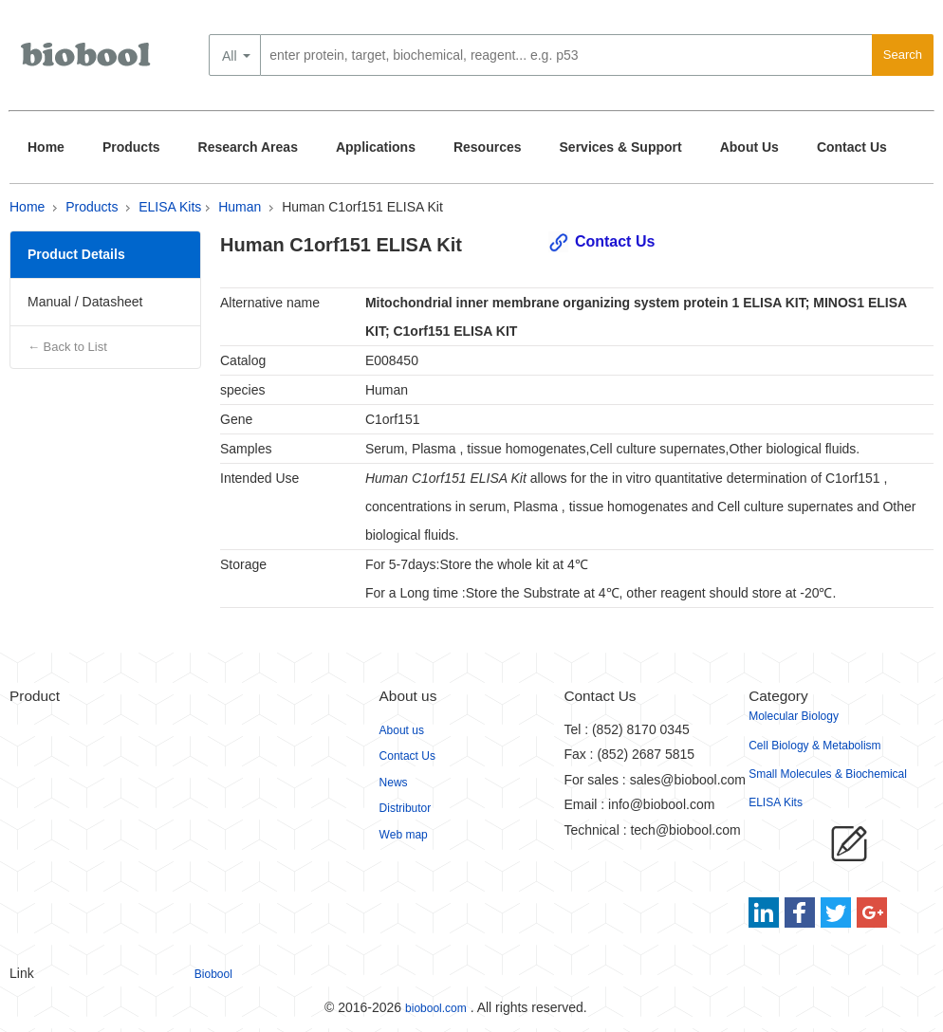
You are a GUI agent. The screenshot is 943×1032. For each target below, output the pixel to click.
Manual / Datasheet (85, 301)
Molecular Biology (794, 716)
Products (131, 147)
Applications (376, 147)
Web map (403, 834)
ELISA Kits (170, 206)
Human (239, 206)
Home (46, 147)
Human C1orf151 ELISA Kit (362, 206)
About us (401, 730)
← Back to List (67, 347)
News (393, 782)
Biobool (213, 974)
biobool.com (436, 1008)
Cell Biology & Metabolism (814, 745)
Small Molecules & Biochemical (828, 774)
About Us (749, 147)
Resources (487, 147)
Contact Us (852, 147)
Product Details (76, 254)
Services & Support (621, 147)
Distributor (405, 808)
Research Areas (248, 147)
